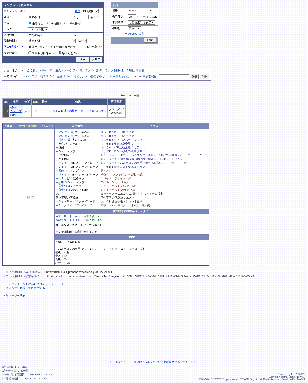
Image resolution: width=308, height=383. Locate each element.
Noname (283, 376)
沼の (61, 170)
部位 (44, 101)
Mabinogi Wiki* (297, 376)
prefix (43, 70)
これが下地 (47, 126)
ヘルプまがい (152, 362)
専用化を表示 (69, 53)
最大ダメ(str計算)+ (66, 70)
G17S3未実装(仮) (145, 76)
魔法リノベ (64, 76)
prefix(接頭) (53, 23)
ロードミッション (121, 76)
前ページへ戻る (15, 295)
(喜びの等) (64, 139)
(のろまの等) (66, 132)
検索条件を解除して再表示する (25, 287)
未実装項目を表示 (41, 53)
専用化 (130, 70)
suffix (51, 70)
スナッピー (65, 178)
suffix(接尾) (72, 23)
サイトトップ (190, 362)
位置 (27, 101)
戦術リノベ (47, 76)
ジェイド (64, 162)
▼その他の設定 (134, 33)
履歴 (77, 11)
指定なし (36, 23)
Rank (36, 101)
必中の (62, 182)
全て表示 (32, 70)
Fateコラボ (30, 76)
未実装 (140, 70)
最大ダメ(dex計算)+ (92, 70)
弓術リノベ (81, 76)
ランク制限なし (115, 70)
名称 (16, 101)
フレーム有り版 (132, 362)
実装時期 (116, 101)
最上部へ (114, 362)
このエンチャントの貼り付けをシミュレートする (36, 284)
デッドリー (65, 201)
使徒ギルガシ (98, 76)
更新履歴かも (171, 362)
